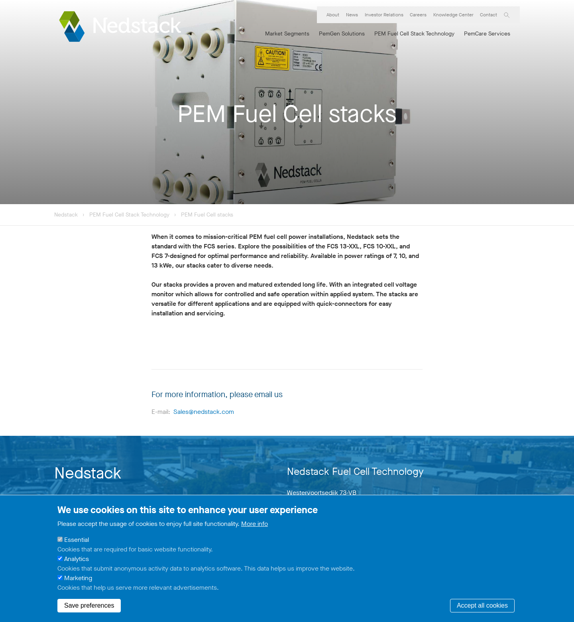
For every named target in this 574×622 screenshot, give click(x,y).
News (352, 15)
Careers (418, 15)
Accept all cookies (482, 605)
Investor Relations (384, 15)
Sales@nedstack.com (203, 411)
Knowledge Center (453, 15)
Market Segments (287, 33)
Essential (76, 539)
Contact (488, 15)
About (332, 15)
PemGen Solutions (342, 33)
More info (254, 524)
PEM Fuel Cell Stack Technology (414, 33)
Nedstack (66, 214)
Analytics (76, 559)
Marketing (78, 578)
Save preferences (89, 605)
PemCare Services (487, 33)
